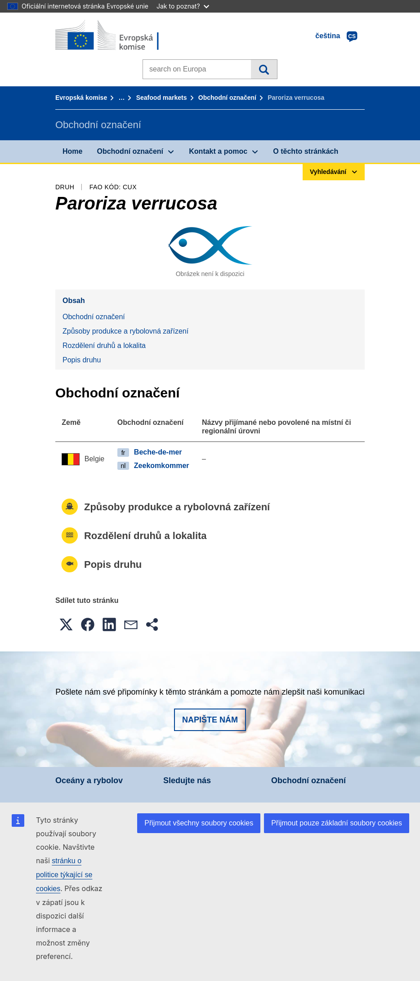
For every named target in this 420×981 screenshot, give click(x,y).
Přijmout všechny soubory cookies (198, 823)
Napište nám (210, 719)
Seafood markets (161, 97)
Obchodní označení (227, 97)
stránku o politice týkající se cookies (64, 874)
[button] (66, 624)
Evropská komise (81, 97)
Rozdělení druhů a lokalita (104, 345)
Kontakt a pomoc (218, 151)
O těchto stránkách (305, 151)
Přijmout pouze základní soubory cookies (336, 823)
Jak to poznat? (182, 6)
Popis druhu (82, 360)
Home (72, 151)
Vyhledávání (264, 69)
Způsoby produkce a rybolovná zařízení (125, 331)
